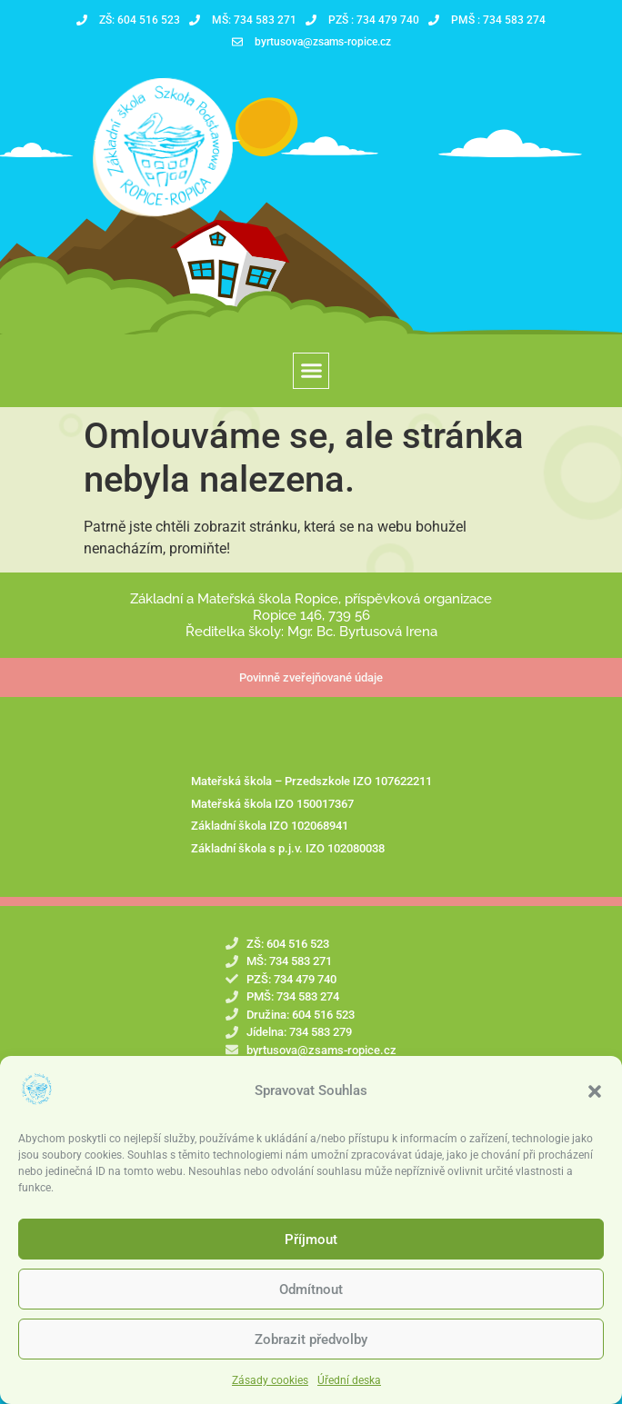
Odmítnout (311, 1303)
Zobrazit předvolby (311, 1353)
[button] (595, 1105)
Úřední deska (349, 1395)
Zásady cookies (270, 1395)
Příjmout (311, 1253)
